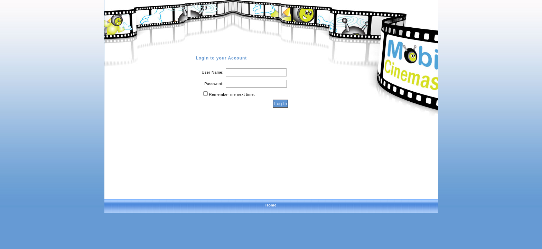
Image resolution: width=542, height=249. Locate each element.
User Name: (213, 72)
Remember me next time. (232, 94)
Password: (213, 84)
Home (271, 205)
